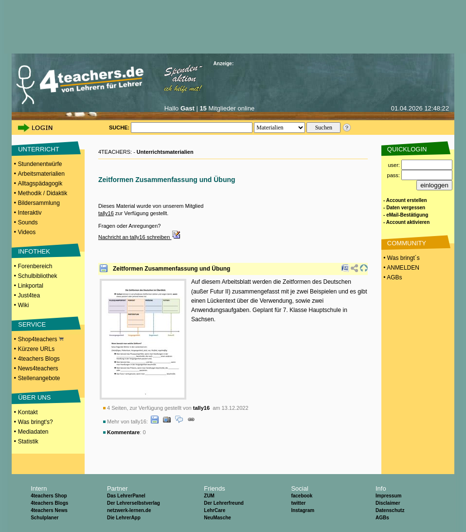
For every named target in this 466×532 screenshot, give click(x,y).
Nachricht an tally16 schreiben (139, 237)
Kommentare (123, 432)
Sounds (28, 222)
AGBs (382, 517)
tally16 (106, 213)
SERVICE (32, 324)
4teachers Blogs (39, 358)
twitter (298, 503)
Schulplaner (44, 517)
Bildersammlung (39, 203)
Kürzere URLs (36, 349)
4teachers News (49, 510)
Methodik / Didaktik (42, 193)
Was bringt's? (35, 422)
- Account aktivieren (406, 222)
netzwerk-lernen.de (129, 510)
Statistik (28, 441)
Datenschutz (390, 510)
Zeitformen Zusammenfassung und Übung (171, 268)
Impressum (388, 495)
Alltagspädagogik (40, 183)
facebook (301, 495)
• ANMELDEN (400, 267)
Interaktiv (30, 212)
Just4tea (29, 295)
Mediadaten (33, 431)
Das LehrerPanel (126, 495)
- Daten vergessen (404, 207)
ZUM (209, 495)
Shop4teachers (41, 339)
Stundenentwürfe (40, 164)
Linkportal (30, 285)
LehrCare (214, 510)
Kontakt (28, 412)
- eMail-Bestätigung (405, 215)
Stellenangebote (39, 378)
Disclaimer (388, 503)
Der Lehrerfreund (224, 503)
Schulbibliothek (37, 276)
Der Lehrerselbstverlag (133, 503)
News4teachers (38, 368)
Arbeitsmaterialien (41, 173)
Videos (27, 232)
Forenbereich (35, 266)
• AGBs (392, 277)
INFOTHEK (34, 251)
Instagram (302, 510)
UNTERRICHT (38, 149)
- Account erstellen (405, 200)
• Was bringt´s (401, 258)
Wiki (23, 305)
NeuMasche (217, 517)
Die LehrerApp (124, 517)
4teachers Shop (49, 495)
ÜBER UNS (34, 397)
